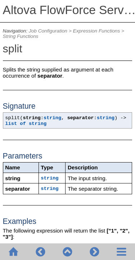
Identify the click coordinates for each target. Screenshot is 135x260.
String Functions (21, 36)
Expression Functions (96, 31)
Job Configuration (48, 31)
